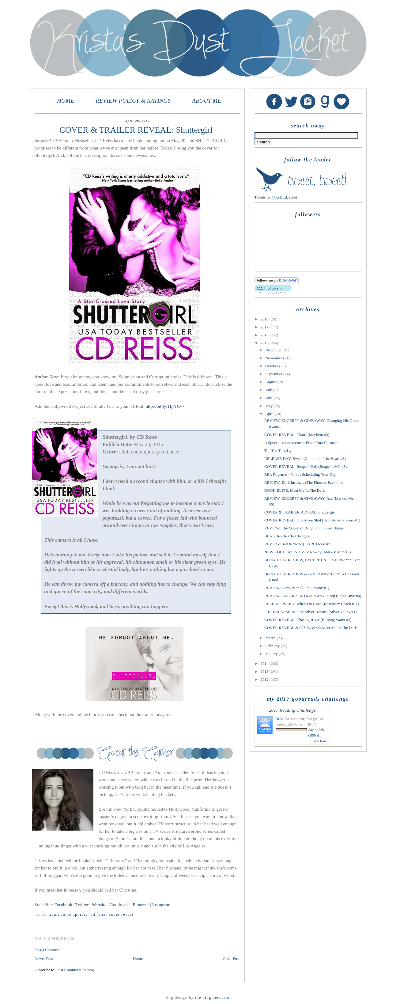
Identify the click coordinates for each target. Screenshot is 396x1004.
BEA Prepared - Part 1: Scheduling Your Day (300, 474)
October (272, 366)
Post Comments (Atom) (75, 970)
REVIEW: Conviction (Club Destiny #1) (296, 587)
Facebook (63, 904)
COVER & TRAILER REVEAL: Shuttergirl (299, 512)
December (274, 350)
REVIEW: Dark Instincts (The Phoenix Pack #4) (303, 482)
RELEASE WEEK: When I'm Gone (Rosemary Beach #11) (311, 603)
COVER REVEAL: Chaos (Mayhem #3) (296, 434)
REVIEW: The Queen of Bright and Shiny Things (304, 528)
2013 (265, 671)
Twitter (82, 904)
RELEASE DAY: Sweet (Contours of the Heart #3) (305, 458)
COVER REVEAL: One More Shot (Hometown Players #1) (312, 520)
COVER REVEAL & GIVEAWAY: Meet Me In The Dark (310, 627)
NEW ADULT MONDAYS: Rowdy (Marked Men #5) (307, 552)
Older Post (231, 958)
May (269, 405)
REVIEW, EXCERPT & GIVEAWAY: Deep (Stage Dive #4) (312, 595)
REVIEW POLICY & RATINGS (133, 100)
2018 (265, 319)
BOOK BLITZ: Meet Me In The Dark (294, 490)
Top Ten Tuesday (278, 450)
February (273, 645)
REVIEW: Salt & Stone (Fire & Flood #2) (297, 544)
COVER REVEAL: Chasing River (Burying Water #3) (308, 619)
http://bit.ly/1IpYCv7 (165, 406)
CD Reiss (98, 914)
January (272, 653)
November (274, 358)
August (271, 382)
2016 (265, 335)
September (274, 374)
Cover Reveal (121, 914)
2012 (265, 679)
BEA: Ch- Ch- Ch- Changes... (288, 536)
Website (99, 904)
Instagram (161, 904)
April (270, 413)
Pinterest (141, 904)
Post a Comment (48, 949)
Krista (280, 719)
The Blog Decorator (213, 997)
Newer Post (44, 958)
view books (321, 741)
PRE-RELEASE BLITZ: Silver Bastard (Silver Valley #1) (310, 611)
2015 (265, 343)
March (271, 637)
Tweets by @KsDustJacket (276, 197)
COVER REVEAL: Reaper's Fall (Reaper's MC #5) (305, 466)
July (269, 390)
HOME (65, 100)
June (269, 398)
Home (138, 958)
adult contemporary (68, 914)
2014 (265, 663)
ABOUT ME (206, 100)
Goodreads (120, 904)
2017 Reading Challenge (292, 710)
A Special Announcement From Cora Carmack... (302, 442)
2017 (265, 327)
